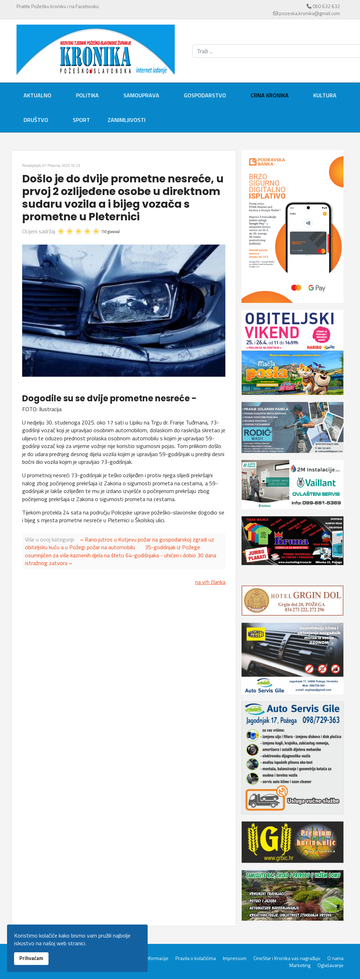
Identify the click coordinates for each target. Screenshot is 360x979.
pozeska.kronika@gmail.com (309, 13)
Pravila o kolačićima (195, 958)
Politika (87, 95)
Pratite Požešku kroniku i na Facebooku (58, 6)
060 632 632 (326, 6)
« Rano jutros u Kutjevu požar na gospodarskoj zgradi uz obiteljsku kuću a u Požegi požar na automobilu (119, 543)
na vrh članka (210, 582)
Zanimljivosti (127, 120)
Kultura (324, 95)
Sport (81, 120)
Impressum (234, 958)
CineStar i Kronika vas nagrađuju (286, 958)
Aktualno (37, 95)
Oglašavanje (330, 965)
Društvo (36, 120)
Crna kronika (270, 95)
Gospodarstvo (205, 95)
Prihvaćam (31, 958)
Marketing (299, 965)
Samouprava (141, 95)
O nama (335, 958)
